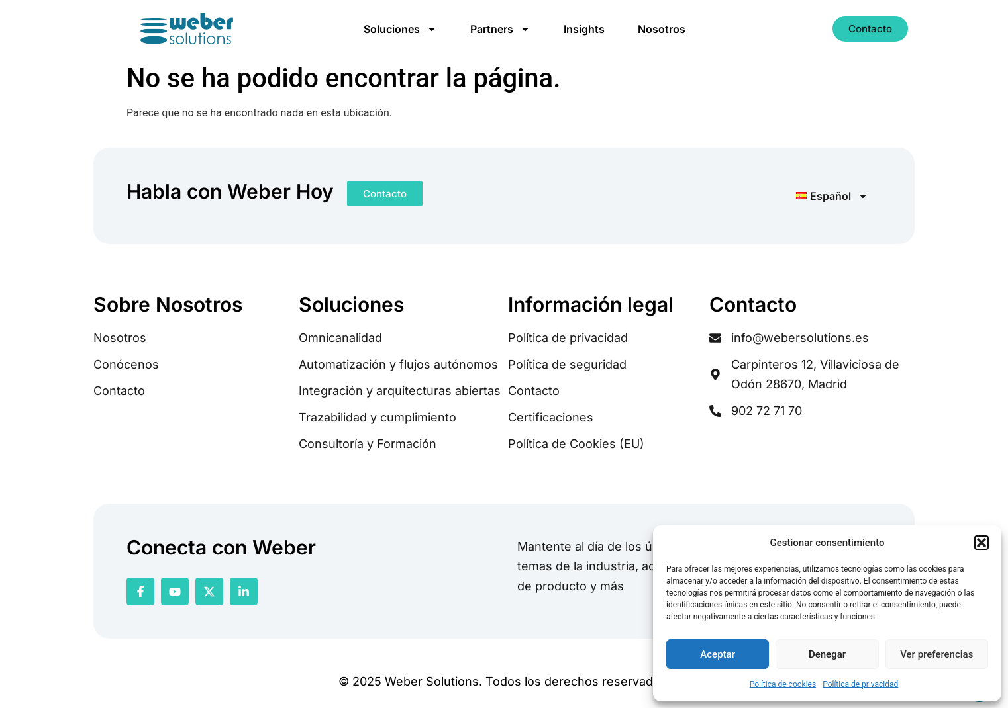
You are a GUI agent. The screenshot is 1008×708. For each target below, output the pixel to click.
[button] (981, 542)
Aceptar (717, 654)
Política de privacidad (860, 684)
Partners (500, 29)
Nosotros (661, 29)
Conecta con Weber (221, 547)
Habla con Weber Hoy (230, 191)
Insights (584, 29)
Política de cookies (783, 684)
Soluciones (400, 29)
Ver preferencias (936, 654)
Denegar (827, 654)
